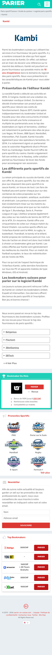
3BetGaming (12, 347)
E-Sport (13, 470)
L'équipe (36, 612)
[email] (26, 518)
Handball (13, 452)
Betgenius (11, 332)
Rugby (38, 452)
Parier (34, 387)
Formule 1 (38, 470)
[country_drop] (28, 622)
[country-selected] (25, 623)
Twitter (35, 615)
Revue (33, 391)
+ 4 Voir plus (10, 363)
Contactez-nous (24, 615)
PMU (14, 435)
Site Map (42, 615)
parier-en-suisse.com (23, 612)
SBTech (10, 355)
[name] (26, 512)
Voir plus (45, 472)
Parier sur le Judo (38, 435)
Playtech (10, 340)
